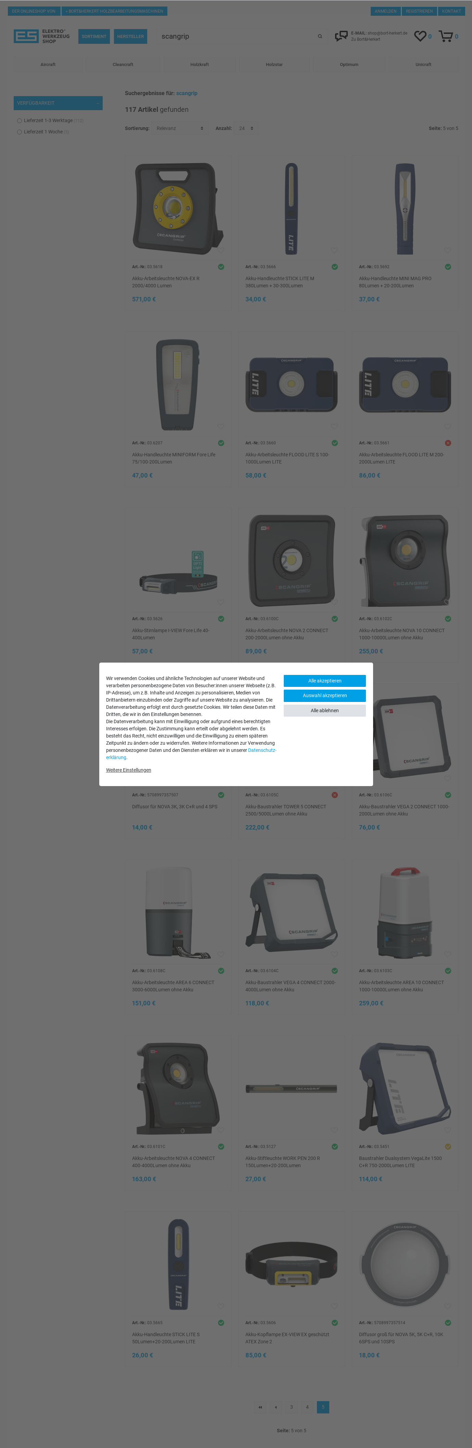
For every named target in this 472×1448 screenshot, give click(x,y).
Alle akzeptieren (325, 680)
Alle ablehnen (325, 710)
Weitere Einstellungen (128, 770)
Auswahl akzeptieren (325, 695)
